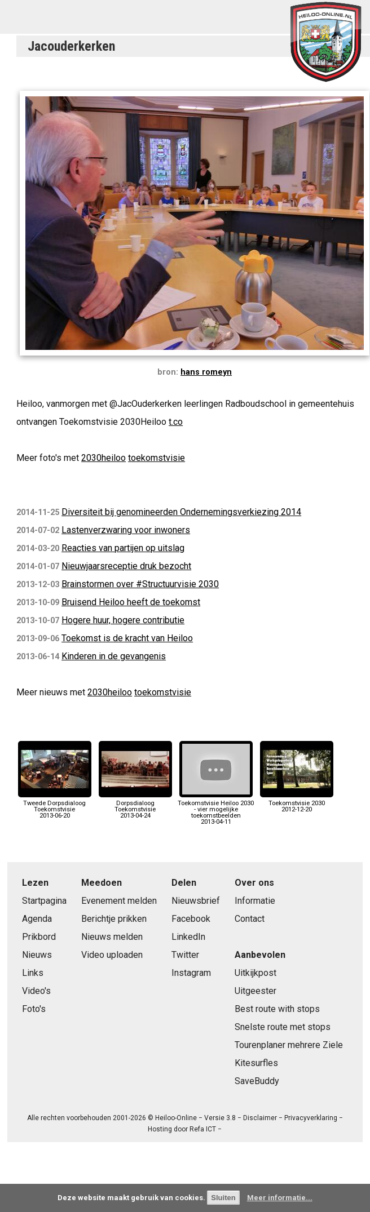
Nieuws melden (112, 936)
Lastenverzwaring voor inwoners (125, 530)
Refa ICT (203, 1129)
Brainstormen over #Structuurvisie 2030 (140, 584)
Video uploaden (112, 954)
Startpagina (44, 900)
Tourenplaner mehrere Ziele (289, 1045)
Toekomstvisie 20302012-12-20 (296, 803)
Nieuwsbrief (195, 900)
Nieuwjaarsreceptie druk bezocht (126, 566)
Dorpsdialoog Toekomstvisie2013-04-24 (135, 806)
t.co (176, 421)
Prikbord (39, 936)
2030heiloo (103, 457)
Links (32, 972)
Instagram (191, 972)
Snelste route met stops (283, 1027)
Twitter (185, 954)
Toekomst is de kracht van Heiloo (127, 638)
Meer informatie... (279, 1197)
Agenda (37, 918)
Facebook (190, 918)
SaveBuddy (257, 1081)
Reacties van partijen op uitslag (122, 548)
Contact (250, 918)
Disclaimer (260, 1118)
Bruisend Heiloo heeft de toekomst (130, 602)
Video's (36, 990)
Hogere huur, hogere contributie (122, 620)
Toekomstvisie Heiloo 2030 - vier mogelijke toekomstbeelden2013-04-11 (216, 809)
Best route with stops (277, 1009)
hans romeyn (206, 372)
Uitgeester (255, 990)
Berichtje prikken (114, 918)
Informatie (255, 900)
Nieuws (37, 954)
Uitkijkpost (255, 972)
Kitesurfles (256, 1063)
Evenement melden (119, 900)
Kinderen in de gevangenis (113, 656)
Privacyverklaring (310, 1118)
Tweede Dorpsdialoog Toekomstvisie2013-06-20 (54, 806)
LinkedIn (188, 936)
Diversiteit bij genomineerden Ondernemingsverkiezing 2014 (181, 512)
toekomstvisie (156, 457)
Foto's (34, 1009)
